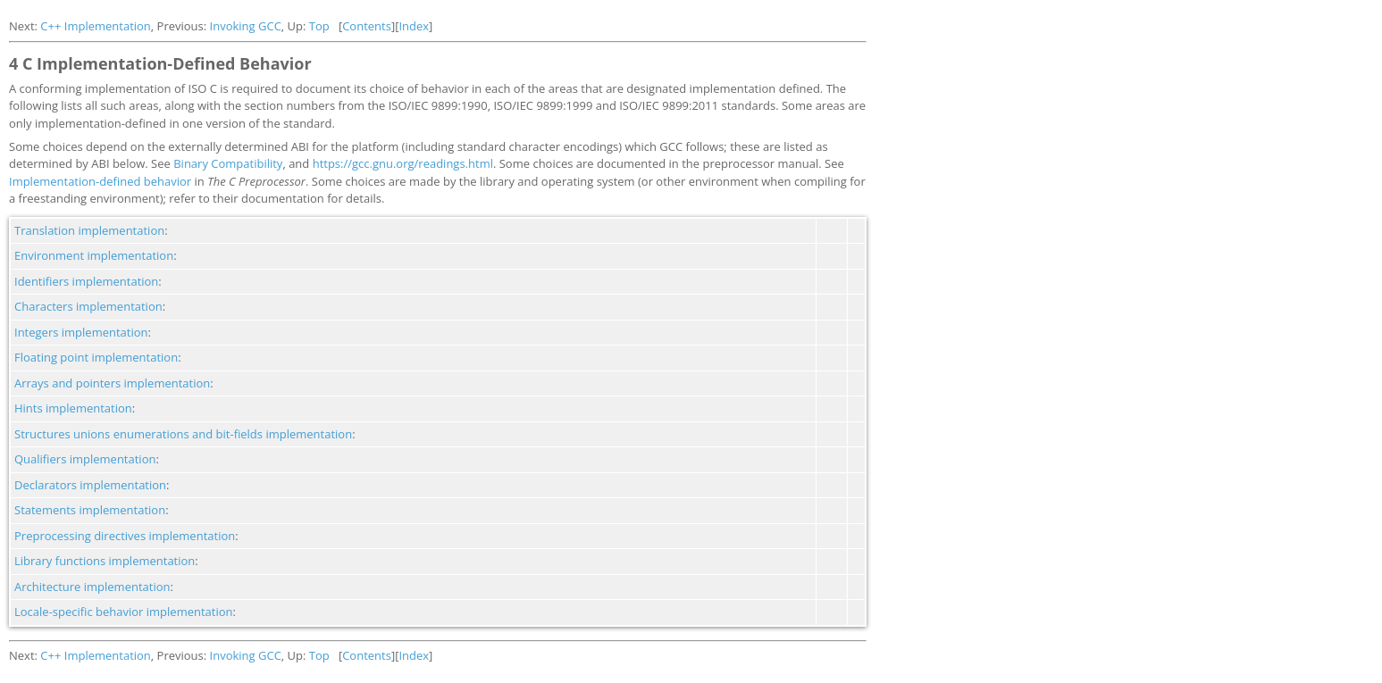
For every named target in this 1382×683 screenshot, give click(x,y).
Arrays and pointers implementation (112, 383)
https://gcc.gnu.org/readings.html (403, 163)
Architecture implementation (92, 587)
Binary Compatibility (227, 163)
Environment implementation (93, 255)
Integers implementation (81, 332)
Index (413, 26)
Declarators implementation (90, 485)
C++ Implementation (95, 26)
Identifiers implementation (86, 281)
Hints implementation (73, 408)
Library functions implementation (104, 561)
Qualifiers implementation (84, 459)
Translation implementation (89, 230)
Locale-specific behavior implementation (123, 612)
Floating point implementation (96, 357)
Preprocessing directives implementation (124, 536)
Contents (366, 26)
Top (319, 26)
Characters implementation (88, 306)
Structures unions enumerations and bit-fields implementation (183, 434)
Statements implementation (89, 510)
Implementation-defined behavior (100, 181)
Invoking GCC (245, 26)
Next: (24, 26)
